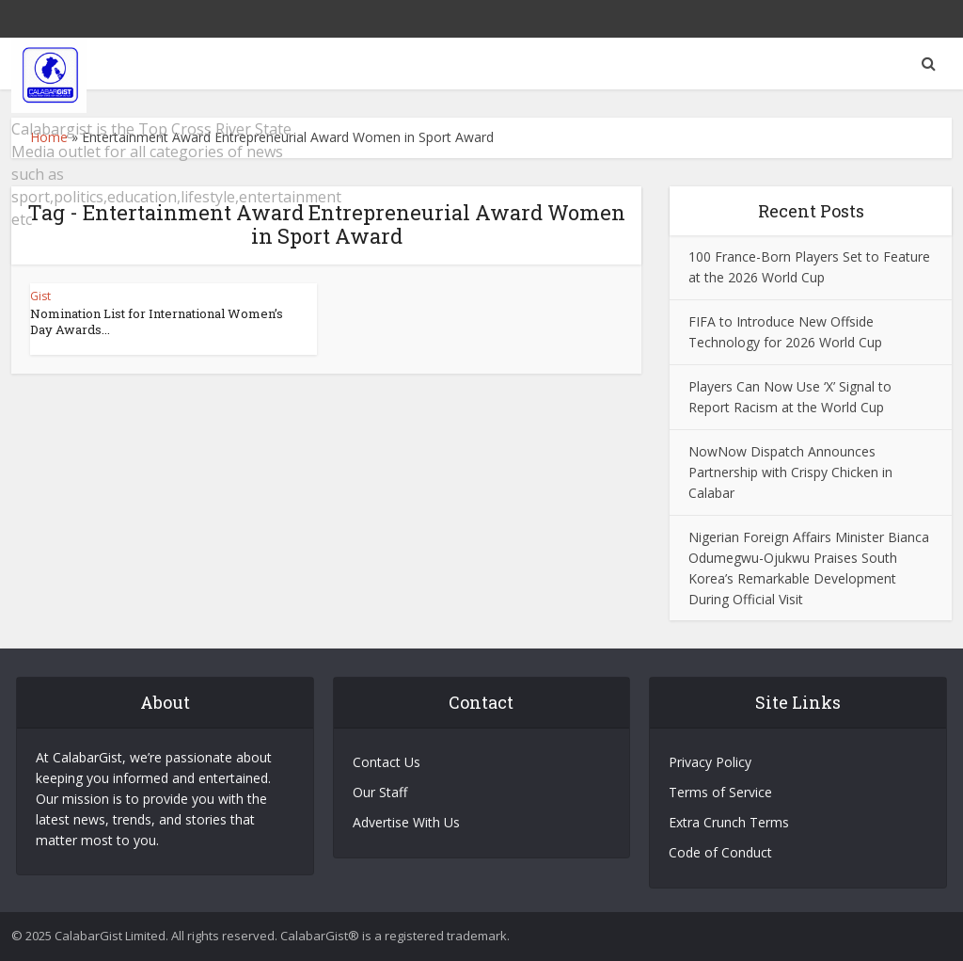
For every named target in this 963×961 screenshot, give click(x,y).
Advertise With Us (406, 822)
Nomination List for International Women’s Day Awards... (156, 321)
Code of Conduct (720, 852)
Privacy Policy (710, 762)
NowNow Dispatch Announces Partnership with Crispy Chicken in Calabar (790, 472)
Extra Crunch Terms (729, 822)
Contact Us (386, 762)
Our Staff (380, 792)
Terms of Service (720, 792)
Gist (40, 296)
